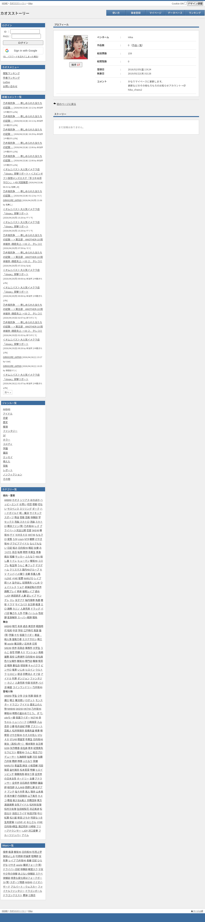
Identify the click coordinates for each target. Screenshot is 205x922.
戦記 (30, 547)
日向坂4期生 (11, 826)
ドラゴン (14, 704)
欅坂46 (8, 713)
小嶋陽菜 (32, 722)
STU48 (13, 739)
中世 (15, 630)
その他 (6, 479)
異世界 (31, 626)
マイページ (155, 13)
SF (4, 435)
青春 (38, 552)
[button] (23, 50)
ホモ (16, 635)
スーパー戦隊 (24, 617)
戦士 (12, 700)
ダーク (35, 508)
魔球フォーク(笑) (32, 865)
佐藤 (29, 756)
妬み (15, 547)
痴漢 (37, 604)
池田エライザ (19, 813)
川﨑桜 (32, 826)
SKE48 (35, 530)
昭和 (9, 630)
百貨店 (21, 648)
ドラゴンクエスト (12, 895)
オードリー (23, 778)
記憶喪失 (27, 582)
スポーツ (9, 517)
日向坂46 (23, 547)
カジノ (16, 608)
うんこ (21, 565)
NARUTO (28, 578)
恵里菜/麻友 (20, 765)
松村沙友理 (10, 809)
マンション (32, 652)
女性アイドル (21, 804)
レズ (36, 526)
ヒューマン (23, 561)
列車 (14, 678)
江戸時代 (28, 630)
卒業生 (31, 552)
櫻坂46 (34, 561)
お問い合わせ (10, 86)
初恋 (29, 504)
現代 (14, 626)
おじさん (31, 822)
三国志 (31, 895)
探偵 (36, 695)
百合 (14, 552)
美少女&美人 (19, 800)
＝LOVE (18, 822)
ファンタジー (10, 431)
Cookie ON (179, 3)
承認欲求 (16, 595)
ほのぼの (35, 500)
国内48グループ (30, 569)
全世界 (15, 782)
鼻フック (30, 565)
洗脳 (32, 521)
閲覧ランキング (11, 73)
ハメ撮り (20, 574)
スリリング (25, 508)
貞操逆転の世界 (33, 587)
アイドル (7, 413)
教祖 (9, 800)
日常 (34, 643)
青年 (30, 748)
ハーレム (33, 613)
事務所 (28, 648)
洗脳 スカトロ (22, 521)
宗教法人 (27, 674)
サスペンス (13, 508)
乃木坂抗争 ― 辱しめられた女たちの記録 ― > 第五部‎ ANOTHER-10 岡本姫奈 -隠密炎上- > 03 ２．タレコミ (23, 239)
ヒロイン (30, 669)
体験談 (34, 517)
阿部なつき (37, 817)
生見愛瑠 (9, 822)
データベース (175, 13)
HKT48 (31, 534)
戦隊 (9, 665)
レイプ (37, 578)
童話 (5, 452)
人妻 (23, 595)
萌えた (6, 461)
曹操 (25, 895)
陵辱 (5, 852)
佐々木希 (20, 791)
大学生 (36, 648)
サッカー (20, 556)
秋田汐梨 (32, 813)
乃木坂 (8, 761)
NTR (26, 539)
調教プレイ (10, 591)
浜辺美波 (34, 809)
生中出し (17, 582)
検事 (37, 730)
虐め (37, 591)
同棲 (17, 652)
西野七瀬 (30, 787)
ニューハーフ (19, 722)
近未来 (28, 643)
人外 (19, 613)
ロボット (30, 700)
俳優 (35, 761)
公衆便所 (20, 656)
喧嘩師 (33, 782)
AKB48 (6, 409)
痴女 (6, 556)
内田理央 (22, 796)
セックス (9, 521)
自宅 (12, 652)
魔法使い (19, 643)
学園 (5, 448)
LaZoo (6, 82)
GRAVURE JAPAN (12, 200)
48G (37, 556)
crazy (21, 539)
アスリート (37, 726)
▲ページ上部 (197, 910)
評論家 (27, 856)
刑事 (30, 695)
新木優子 (12, 796)
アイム (25, 835)
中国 (27, 682)
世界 (14, 648)
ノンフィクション (12, 474)
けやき (12, 865)
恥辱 (19, 552)
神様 (19, 761)
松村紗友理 (35, 804)
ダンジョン (23, 678)
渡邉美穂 (9, 804)
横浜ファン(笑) (15, 526)
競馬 (34, 617)
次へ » (7, 392)
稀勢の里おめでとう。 (24, 713)
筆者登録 (136, 13)
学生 (14, 695)
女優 (36, 547)
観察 (32, 539)
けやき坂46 (16, 735)
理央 (32, 791)
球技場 (24, 665)
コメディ (7, 444)
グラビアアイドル (19, 543)
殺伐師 (10, 787)
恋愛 (5, 418)
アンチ (10, 791)
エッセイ (8, 457)
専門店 (28, 661)
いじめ (36, 582)
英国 (36, 630)
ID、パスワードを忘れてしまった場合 (21, 56)
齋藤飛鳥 (19, 774)
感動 (34, 504)
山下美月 (32, 796)
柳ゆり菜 (29, 774)
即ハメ (8, 582)
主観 (27, 574)
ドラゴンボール (33, 891)
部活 (19, 674)
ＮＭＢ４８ (21, 534)
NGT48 (34, 717)
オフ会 (36, 674)
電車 (14, 669)
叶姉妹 (19, 856)
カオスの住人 (29, 735)
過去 (25, 626)
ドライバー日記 (11, 869)
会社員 (39, 656)
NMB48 (11, 708)
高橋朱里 (29, 730)
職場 (35, 661)
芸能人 (8, 730)
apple (10, 643)
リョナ (20, 587)
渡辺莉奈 (23, 826)
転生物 (13, 565)
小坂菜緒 (33, 765)
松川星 (13, 817)
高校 (12, 656)
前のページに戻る (66, 104)
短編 (12, 556)
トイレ (13, 561)
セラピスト (10, 752)
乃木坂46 (29, 526)
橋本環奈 (30, 743)
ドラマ (10, 604)
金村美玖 (14, 769)
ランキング (195, 13)
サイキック (36, 513)
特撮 (32, 769)
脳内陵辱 (30, 600)
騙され (13, 613)
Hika (30, 3)
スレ (12, 600)
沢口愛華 (33, 830)
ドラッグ (35, 608)
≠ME (15, 578)
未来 (19, 626)
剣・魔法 (24, 513)
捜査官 (21, 739)
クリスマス (16, 569)
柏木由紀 (20, 726)
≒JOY (7, 595)
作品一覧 (137, 45)
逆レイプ (31, 595)
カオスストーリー (18, 3)
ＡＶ (22, 652)
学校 (20, 630)
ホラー (6, 439)
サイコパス (21, 604)
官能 (5, 465)
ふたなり (30, 556)
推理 (5, 426)
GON (6, 748)
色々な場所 (10, 661)
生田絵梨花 (23, 809)
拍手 (75, 64)
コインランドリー (22, 687)
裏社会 (16, 665)
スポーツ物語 (17, 882)
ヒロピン (12, 674)
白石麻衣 (25, 782)
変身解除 (12, 617)
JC (24, 822)
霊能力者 (17, 639)
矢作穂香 (15, 748)
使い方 (116, 13)
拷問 (25, 552)
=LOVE (7, 578)
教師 (14, 761)
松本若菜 (25, 769)
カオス (15, 500)
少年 (19, 695)
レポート (8, 470)
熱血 (16, 517)
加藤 (40, 756)
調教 (9, 608)
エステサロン (29, 639)
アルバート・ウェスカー (24, 886)
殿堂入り (33, 869)
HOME (5, 3)
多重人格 (35, 574)
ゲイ (12, 534)
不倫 (25, 613)
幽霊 (9, 687)
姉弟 (19, 591)
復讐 (20, 578)
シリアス (25, 500)
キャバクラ (34, 665)
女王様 (31, 604)
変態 (9, 539)
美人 (27, 791)
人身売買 (25, 608)
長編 (29, 860)
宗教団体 (32, 800)
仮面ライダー (27, 635)
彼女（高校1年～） (14, 743)
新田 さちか (23, 817)
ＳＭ (15, 539)
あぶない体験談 (26, 873)
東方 (39, 800)
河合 (34, 756)
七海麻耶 (22, 756)
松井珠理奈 (18, 730)
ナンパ (10, 574)
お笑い (23, 504)
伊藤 (27, 726)
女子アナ (20, 600)
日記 (9, 547)
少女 (25, 695)
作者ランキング (11, 77)
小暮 (12, 726)
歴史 (5, 422)
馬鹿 (37, 600)
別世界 (34, 682)
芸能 (27, 517)
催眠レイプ (28, 591)
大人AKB (20, 787)
